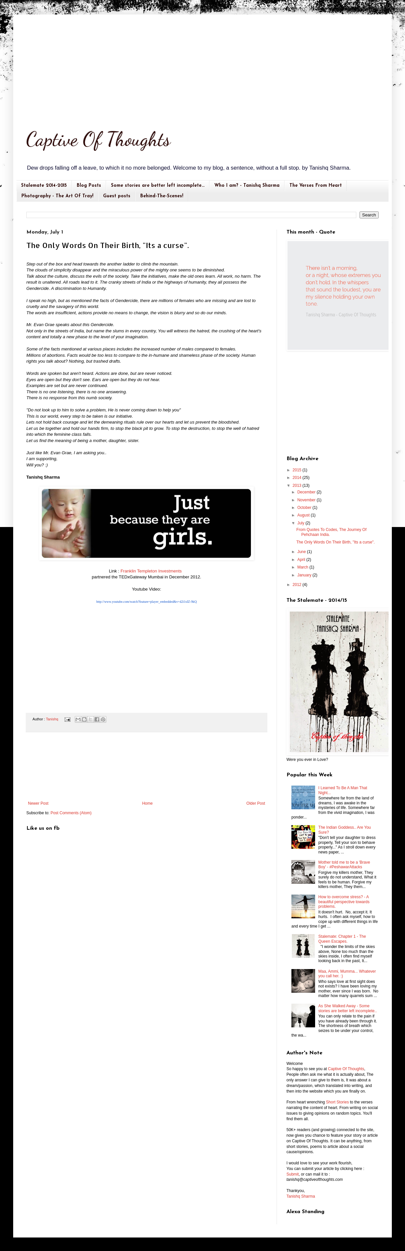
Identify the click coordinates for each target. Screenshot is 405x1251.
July (301, 523)
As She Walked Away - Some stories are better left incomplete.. (347, 1008)
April (301, 559)
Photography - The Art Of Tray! (57, 196)
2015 (298, 470)
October (304, 507)
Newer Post (38, 803)
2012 (298, 584)
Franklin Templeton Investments (151, 571)
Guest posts (116, 196)
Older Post (255, 803)
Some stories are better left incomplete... (157, 185)
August (304, 515)
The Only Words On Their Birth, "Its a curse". (335, 542)
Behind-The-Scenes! (161, 196)
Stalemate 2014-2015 (44, 185)
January (304, 575)
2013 (298, 485)
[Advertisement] (202, 64)
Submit (292, 1174)
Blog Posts (89, 185)
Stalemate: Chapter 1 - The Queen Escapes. (342, 938)
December (307, 492)
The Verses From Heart (315, 185)
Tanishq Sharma (300, 1196)
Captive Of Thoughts (98, 139)
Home (147, 803)
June (302, 551)
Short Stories (337, 1102)
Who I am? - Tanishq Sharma (247, 185)
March (303, 567)
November (307, 500)
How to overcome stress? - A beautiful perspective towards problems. (343, 902)
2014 (298, 477)
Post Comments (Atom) (71, 813)
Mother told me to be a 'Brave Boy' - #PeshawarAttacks (344, 864)
